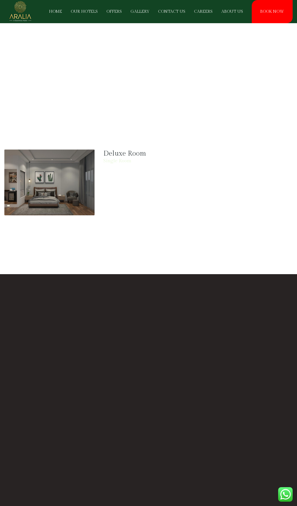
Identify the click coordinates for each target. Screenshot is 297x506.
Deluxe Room (124, 154)
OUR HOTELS (84, 11)
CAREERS (203, 11)
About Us (232, 11)
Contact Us (171, 11)
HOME (55, 11)
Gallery (140, 11)
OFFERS (114, 11)
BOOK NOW (272, 11)
